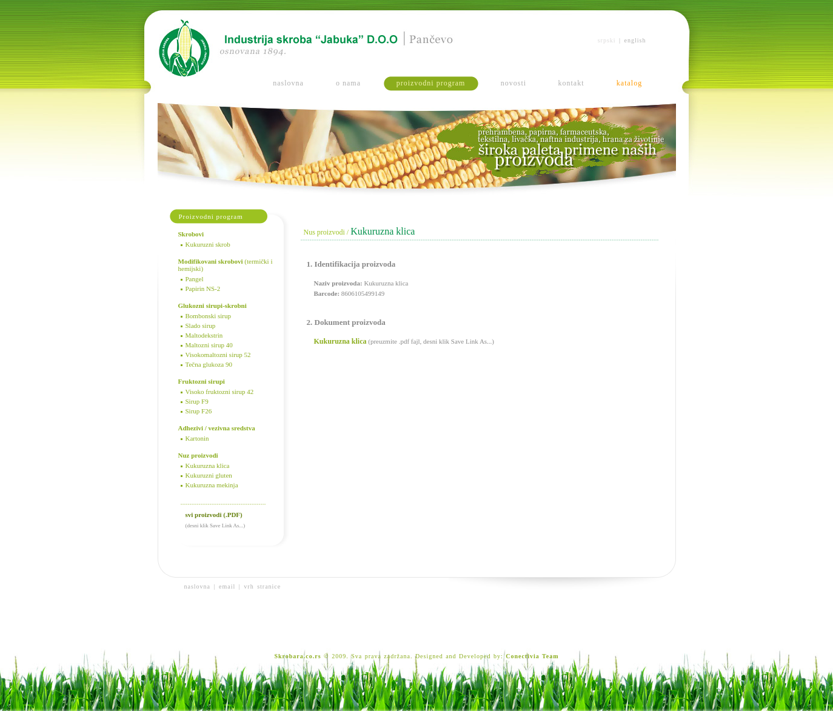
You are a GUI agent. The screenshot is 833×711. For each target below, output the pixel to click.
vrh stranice (262, 586)
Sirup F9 (197, 401)
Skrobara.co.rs (297, 656)
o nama (348, 83)
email (227, 586)
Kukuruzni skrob (208, 244)
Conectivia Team (532, 656)
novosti (513, 83)
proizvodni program (431, 83)
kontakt (571, 83)
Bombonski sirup (208, 315)
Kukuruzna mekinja (212, 485)
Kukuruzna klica (208, 465)
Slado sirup (201, 325)
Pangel (195, 278)
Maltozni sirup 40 (209, 345)
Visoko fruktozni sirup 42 (220, 391)
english (635, 40)
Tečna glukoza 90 (209, 364)
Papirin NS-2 (203, 288)
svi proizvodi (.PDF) (214, 514)
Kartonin (197, 438)
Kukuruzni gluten (209, 475)
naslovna (288, 83)
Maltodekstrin (204, 335)
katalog (629, 83)
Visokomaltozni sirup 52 (218, 354)
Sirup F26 (199, 411)
